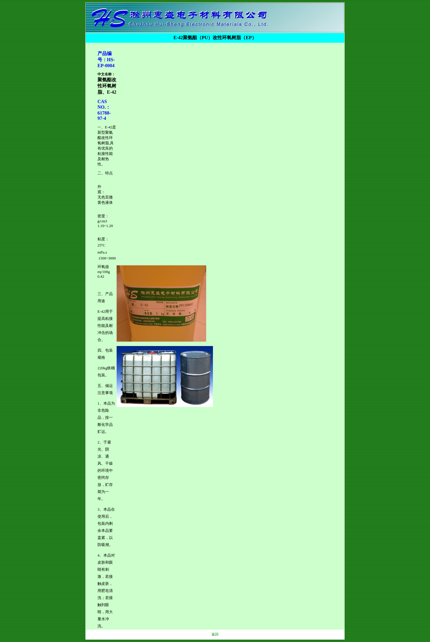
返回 (215, 634)
